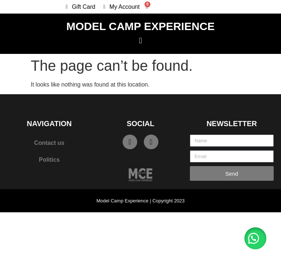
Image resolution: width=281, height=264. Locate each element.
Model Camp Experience (140, 26)
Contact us (49, 143)
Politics (49, 160)
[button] (140, 40)
